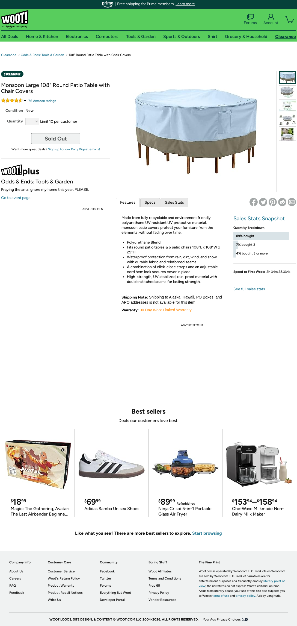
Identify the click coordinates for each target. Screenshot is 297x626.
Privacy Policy (158, 593)
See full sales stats (249, 289)
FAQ (12, 585)
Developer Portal (112, 600)
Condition (14, 110)
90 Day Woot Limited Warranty (166, 310)
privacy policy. (246, 596)
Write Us (54, 600)
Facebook (107, 571)
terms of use (220, 596)
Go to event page (16, 197)
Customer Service (61, 571)
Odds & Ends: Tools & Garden (42, 55)
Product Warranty (61, 585)
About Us (16, 571)
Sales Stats (174, 202)
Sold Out (56, 138)
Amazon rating (42, 101)
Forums (250, 19)
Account (270, 19)
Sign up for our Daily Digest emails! (74, 149)
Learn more (185, 4)
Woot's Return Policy (64, 578)
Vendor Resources (162, 600)
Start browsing (207, 533)
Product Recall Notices (65, 593)
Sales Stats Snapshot (259, 218)
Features (127, 202)
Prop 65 (154, 585)
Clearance (8, 55)
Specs (150, 202)
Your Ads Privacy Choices (222, 619)
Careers (15, 578)
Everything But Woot (115, 593)
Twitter (105, 578)
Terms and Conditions (164, 578)
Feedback (16, 593)
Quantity (15, 121)
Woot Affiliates (160, 571)
